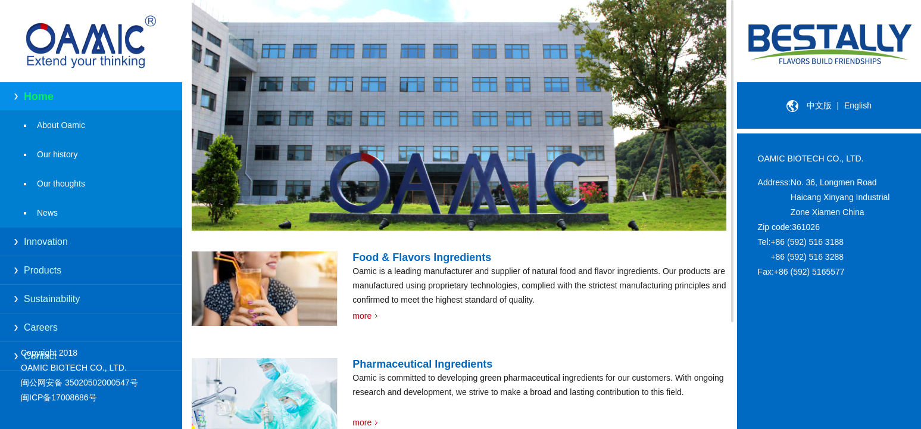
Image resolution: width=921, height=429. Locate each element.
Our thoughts (61, 183)
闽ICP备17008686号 (59, 397)
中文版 (819, 105)
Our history (57, 154)
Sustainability (52, 299)
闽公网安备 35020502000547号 (79, 382)
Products (42, 270)
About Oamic (61, 125)
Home (39, 96)
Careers (41, 327)
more (361, 316)
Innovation (46, 242)
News (47, 212)
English (858, 105)
